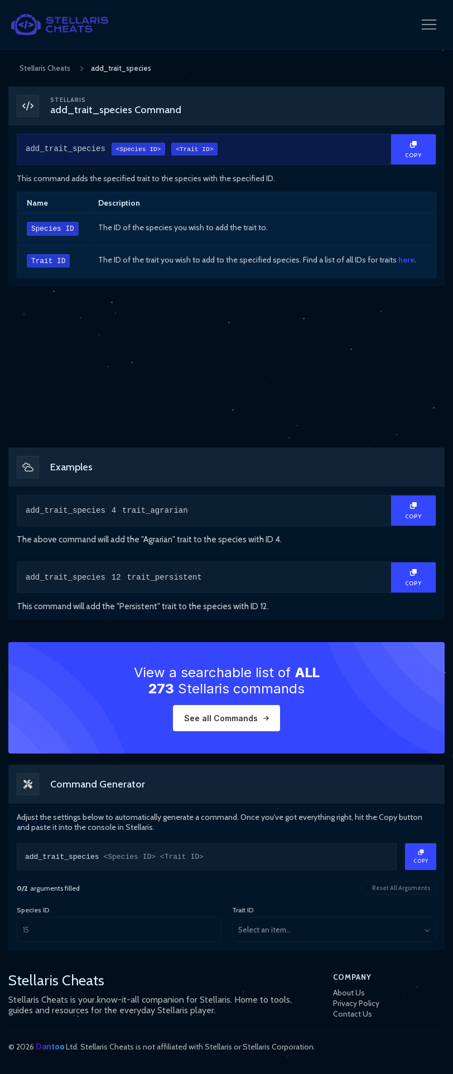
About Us (349, 993)
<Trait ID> (194, 150)
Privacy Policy (356, 1003)
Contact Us (352, 1014)
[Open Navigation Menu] (429, 24)
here (406, 260)
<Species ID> (138, 150)
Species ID (52, 229)
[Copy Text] (413, 149)
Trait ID (48, 261)
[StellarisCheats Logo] (59, 24)
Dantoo (50, 1046)
